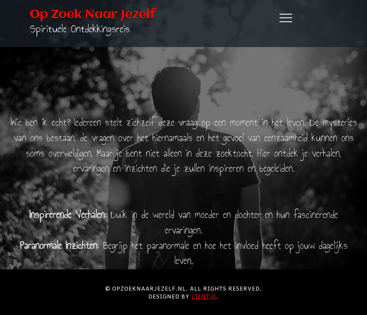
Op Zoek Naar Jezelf (93, 14)
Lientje (203, 296)
